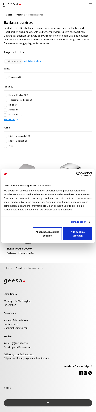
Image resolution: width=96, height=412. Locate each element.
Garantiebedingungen (16, 328)
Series (7, 69)
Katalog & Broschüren (16, 320)
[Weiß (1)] (5, 146)
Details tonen (78, 221)
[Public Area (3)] (5, 77)
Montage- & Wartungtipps (18, 301)
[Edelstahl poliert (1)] (5, 141)
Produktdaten (11, 324)
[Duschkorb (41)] (5, 115)
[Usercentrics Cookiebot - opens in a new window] (78, 174)
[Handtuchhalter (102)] (5, 95)
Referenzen (10, 305)
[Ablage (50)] (5, 110)
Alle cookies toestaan (78, 233)
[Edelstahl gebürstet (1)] (5, 136)
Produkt (8, 87)
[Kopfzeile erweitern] (91, 4)
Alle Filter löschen (32, 61)
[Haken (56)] (5, 105)
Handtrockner (11, 61)
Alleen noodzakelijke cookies (47, 233)
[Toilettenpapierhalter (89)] (5, 100)
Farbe (7, 128)
